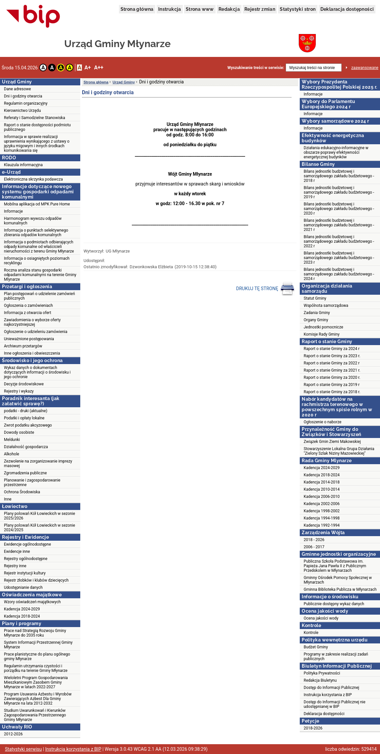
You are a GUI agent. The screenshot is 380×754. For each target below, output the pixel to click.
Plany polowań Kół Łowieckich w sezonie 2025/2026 (39, 515)
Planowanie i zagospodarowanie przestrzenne (32, 482)
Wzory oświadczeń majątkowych (32, 602)
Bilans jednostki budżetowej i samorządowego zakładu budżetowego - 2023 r (339, 258)
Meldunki (12, 439)
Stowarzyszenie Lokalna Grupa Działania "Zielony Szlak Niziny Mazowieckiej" (339, 451)
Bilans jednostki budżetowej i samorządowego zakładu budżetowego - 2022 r (339, 241)
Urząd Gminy (124, 82)
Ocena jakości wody (321, 618)
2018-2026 (313, 728)
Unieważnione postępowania (29, 339)
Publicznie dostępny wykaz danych (334, 604)
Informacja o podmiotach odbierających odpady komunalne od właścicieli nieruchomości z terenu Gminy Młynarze (39, 247)
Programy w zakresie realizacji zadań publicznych (336, 656)
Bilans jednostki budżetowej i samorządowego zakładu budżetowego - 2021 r (339, 225)
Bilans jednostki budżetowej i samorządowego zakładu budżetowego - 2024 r (339, 274)
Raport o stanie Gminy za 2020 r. (332, 377)
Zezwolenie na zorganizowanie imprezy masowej (38, 463)
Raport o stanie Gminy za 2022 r (332, 363)
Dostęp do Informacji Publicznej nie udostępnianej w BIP (334, 704)
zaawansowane (364, 67)
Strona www (200, 9)
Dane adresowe (17, 89)
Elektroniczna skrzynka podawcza (33, 179)
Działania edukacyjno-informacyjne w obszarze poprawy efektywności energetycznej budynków (336, 152)
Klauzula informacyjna (23, 165)
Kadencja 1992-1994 (322, 525)
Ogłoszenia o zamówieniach (28, 305)
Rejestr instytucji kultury (25, 573)
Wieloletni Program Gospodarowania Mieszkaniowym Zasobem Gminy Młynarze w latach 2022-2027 (36, 682)
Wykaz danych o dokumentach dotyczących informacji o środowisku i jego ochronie (37, 372)
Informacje (13, 211)
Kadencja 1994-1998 (322, 518)
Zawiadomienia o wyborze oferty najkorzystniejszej (32, 322)
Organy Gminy (316, 320)
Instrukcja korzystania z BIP (328, 695)
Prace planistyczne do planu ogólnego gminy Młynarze (37, 656)
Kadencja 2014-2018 (322, 482)
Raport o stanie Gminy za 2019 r (332, 384)
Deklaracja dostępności (347, 9)
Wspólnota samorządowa (326, 305)
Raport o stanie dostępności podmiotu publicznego (37, 127)
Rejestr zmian (259, 9)
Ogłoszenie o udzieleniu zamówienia (35, 331)
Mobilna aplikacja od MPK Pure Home (37, 204)
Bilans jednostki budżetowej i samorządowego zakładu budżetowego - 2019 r (339, 192)
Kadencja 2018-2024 (22, 616)
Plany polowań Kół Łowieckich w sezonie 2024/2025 (39, 527)
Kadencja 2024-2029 (22, 609)
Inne (7, 499)
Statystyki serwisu (23, 749)
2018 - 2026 (314, 539)
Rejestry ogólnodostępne (26, 558)
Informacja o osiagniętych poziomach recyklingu (36, 260)
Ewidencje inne (17, 551)
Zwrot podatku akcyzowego (28, 425)
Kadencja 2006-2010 (322, 496)
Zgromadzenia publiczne (25, 473)
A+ (88, 67)
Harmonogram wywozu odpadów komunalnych (33, 220)
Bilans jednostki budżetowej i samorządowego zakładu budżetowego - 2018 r (339, 176)
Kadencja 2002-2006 (322, 503)
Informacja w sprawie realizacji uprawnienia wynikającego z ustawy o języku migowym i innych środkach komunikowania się (36, 143)
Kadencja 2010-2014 (322, 489)
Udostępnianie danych (23, 587)
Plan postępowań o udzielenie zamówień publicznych (39, 296)
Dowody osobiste (19, 432)
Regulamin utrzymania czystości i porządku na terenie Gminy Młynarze (35, 668)
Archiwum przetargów (23, 346)
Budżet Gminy (316, 647)
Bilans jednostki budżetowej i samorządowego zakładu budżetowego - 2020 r (339, 209)
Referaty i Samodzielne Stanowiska (34, 117)
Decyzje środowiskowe (24, 384)
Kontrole (311, 632)
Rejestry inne (15, 566)
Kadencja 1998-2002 (322, 511)
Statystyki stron (297, 9)
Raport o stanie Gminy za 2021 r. (332, 370)
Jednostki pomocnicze (323, 327)
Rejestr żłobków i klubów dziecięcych (36, 580)
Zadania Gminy (317, 312)
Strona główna (137, 9)
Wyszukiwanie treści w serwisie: (255, 67)
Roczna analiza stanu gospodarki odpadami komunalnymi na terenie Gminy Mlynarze (40, 275)
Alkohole (11, 454)
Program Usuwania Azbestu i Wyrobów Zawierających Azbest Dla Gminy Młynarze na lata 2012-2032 (37, 699)
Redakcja (229, 9)
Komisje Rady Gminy (321, 334)
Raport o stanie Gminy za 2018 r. (332, 392)
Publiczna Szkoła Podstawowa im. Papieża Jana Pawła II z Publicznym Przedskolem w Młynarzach (335, 566)
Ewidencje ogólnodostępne (27, 544)
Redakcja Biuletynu (320, 680)
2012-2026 (13, 734)
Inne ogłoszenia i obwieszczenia (32, 353)
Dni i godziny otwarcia (23, 96)
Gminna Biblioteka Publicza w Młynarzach (340, 589)
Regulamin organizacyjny (26, 103)
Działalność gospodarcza (26, 447)
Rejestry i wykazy (19, 391)
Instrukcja (169, 9)
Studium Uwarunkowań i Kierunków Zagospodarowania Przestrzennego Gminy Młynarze (35, 715)
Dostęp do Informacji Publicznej (331, 687)
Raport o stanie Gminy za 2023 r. (332, 356)
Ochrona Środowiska (22, 492)
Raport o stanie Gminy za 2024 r (332, 348)
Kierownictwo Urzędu (22, 110)
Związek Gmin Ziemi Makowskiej (332, 441)
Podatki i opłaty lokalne (24, 418)
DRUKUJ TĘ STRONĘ (265, 289)
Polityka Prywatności (322, 673)
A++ (98, 67)
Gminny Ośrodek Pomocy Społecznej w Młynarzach (338, 580)
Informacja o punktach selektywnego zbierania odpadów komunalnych (36, 232)
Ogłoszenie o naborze (322, 422)
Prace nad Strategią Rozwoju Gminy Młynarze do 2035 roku (35, 633)
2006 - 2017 (314, 547)
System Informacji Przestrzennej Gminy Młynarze (38, 644)
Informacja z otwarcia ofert (27, 312)
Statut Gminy (315, 298)
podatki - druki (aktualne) (25, 411)
